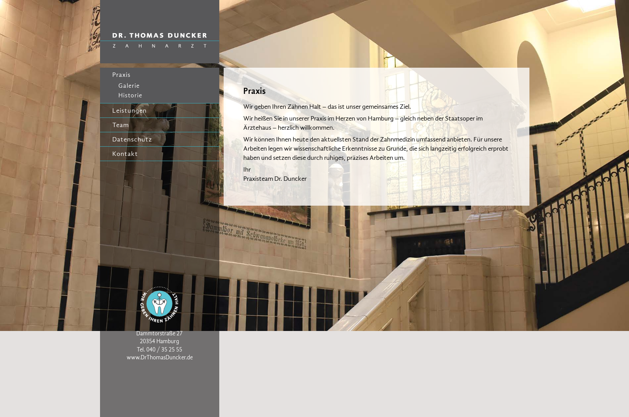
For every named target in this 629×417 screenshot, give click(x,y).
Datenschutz (132, 139)
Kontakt (125, 154)
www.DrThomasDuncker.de (160, 357)
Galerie (129, 86)
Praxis (121, 75)
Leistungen (129, 110)
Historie (130, 95)
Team (120, 125)
